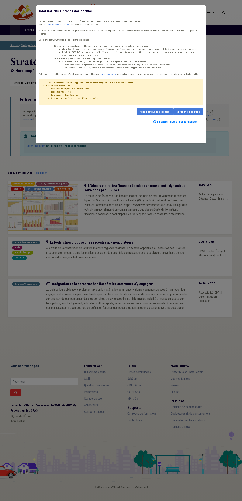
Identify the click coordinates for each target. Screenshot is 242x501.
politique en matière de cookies (57, 24)
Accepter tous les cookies (155, 111)
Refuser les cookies (188, 111)
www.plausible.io (108, 74)
